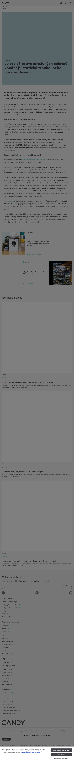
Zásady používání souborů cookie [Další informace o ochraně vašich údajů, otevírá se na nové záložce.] (30, 752)
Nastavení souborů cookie (61, 758)
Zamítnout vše (61, 754)
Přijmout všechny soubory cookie (61, 750)
